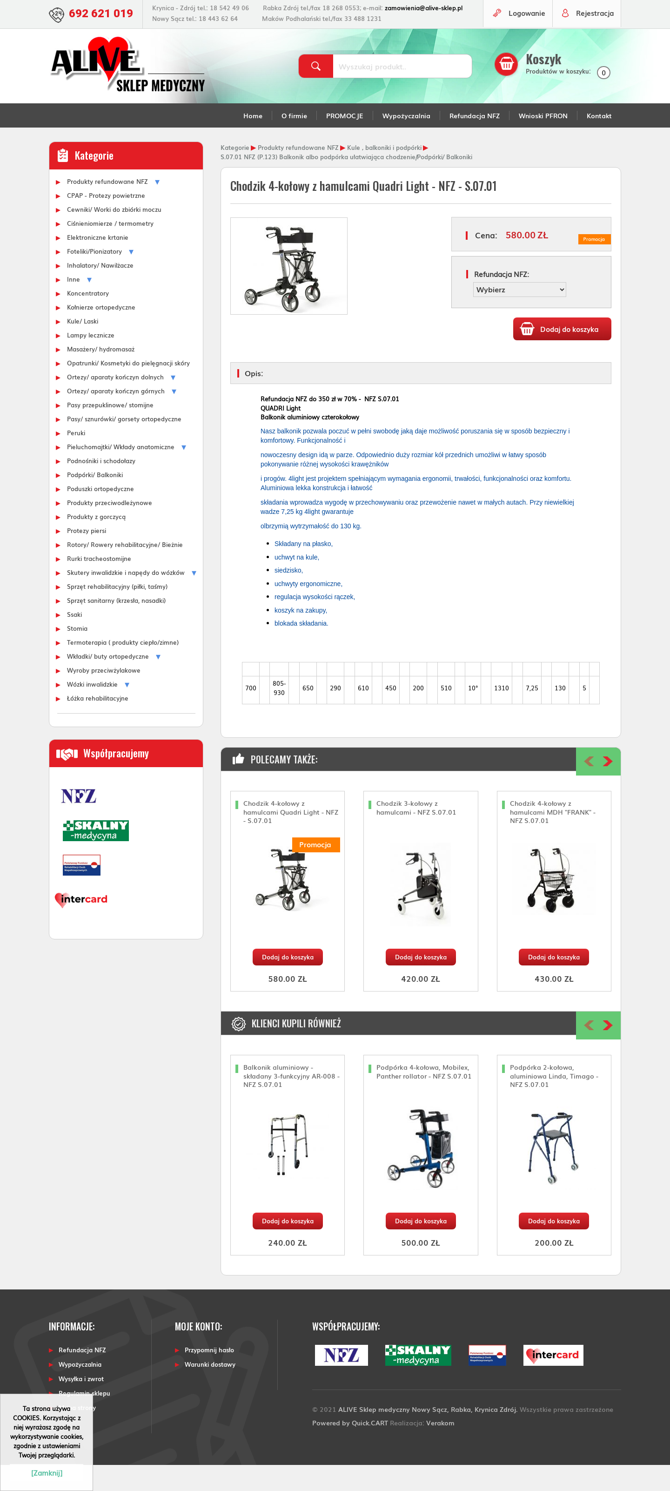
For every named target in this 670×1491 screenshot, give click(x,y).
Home (252, 141)
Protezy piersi (86, 556)
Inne (73, 305)
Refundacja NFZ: (501, 300)
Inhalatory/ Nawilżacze (100, 291)
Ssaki (74, 640)
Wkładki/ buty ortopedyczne (108, 682)
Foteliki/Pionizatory (94, 277)
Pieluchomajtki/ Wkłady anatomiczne (120, 472)
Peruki (76, 458)
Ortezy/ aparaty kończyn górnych (116, 416)
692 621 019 (103, 13)
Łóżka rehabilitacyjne (97, 724)
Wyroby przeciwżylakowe (104, 696)
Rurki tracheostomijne (99, 584)
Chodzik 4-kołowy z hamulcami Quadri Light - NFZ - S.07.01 (290, 838)
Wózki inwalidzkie (92, 710)
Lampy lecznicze (90, 360)
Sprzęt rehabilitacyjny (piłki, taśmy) (117, 612)
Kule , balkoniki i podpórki (384, 173)
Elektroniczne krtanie (97, 263)
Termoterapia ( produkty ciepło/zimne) (123, 668)
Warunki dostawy (210, 1390)
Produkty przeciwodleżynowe (109, 528)
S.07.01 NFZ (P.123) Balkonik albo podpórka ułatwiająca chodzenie (318, 182)
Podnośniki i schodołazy (101, 486)
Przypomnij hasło (209, 1376)
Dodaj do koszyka (288, 983)
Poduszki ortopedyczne (100, 514)
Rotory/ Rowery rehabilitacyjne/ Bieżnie (125, 570)
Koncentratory (88, 319)
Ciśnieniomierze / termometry (110, 249)
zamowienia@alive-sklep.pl (428, 7)
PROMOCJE (344, 141)
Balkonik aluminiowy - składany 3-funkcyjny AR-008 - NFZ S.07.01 (291, 1102)
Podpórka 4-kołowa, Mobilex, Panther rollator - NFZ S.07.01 (424, 1097)
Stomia (77, 654)
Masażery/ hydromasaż (100, 374)
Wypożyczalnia (406, 141)
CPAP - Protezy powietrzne (106, 221)
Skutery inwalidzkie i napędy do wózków (126, 598)
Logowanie (523, 40)
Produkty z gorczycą (96, 542)
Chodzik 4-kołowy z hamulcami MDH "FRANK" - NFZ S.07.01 (553, 838)
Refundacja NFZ (474, 141)
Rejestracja (594, 40)
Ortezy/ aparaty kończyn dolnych (115, 402)
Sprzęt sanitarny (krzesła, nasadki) (116, 626)
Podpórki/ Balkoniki (95, 500)
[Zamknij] (46, 1473)
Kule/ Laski (82, 346)
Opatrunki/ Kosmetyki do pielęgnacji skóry (128, 388)
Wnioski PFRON (543, 141)
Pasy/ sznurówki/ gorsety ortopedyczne (124, 444)
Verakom (440, 1448)
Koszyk (546, 85)
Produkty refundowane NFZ (107, 207)
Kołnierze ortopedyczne (101, 332)
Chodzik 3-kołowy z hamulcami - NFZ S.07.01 (416, 834)
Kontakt (599, 141)
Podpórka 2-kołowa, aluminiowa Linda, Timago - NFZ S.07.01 (554, 1102)
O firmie (294, 141)
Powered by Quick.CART (350, 1448)
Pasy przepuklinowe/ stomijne (110, 430)
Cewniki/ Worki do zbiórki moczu (114, 235)
